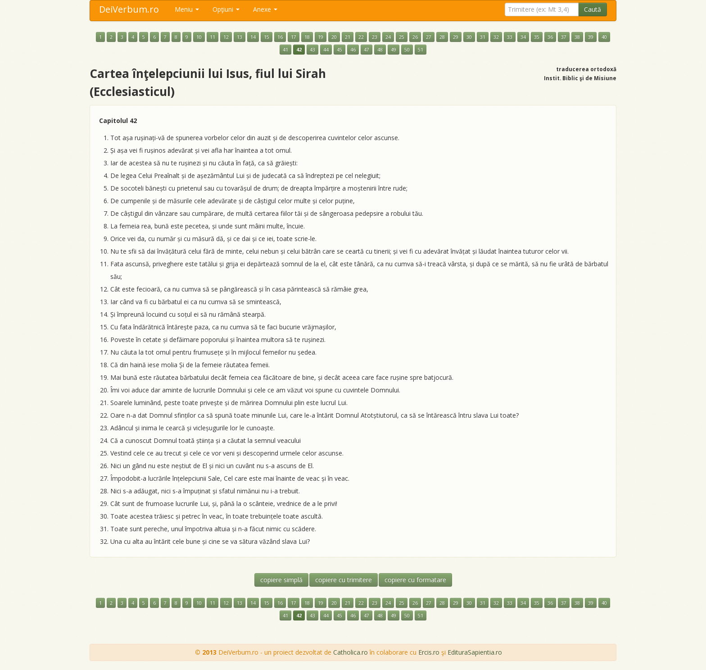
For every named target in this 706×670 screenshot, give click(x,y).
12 (226, 37)
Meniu (187, 9)
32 (496, 37)
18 (307, 37)
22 (361, 37)
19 (320, 37)
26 (415, 37)
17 (293, 37)
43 (312, 49)
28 (442, 37)
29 (455, 37)
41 (285, 49)
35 (536, 37)
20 (334, 37)
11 (212, 37)
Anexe (265, 9)
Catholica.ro (350, 652)
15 (266, 37)
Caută (592, 9)
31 (482, 37)
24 (388, 37)
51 (420, 49)
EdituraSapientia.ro (475, 652)
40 (604, 37)
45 (339, 49)
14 (253, 37)
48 (380, 49)
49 (393, 49)
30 (469, 37)
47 (366, 49)
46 (353, 49)
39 (590, 37)
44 (326, 49)
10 (199, 37)
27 (428, 37)
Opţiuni (226, 9)
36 (550, 37)
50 (407, 49)
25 (401, 37)
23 (374, 37)
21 (347, 37)
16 (280, 37)
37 (563, 37)
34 (523, 37)
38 (577, 37)
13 (239, 37)
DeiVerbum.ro (129, 9)
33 (509, 37)
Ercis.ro (428, 652)
